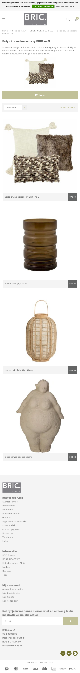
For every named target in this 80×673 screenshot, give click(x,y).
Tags (4, 575)
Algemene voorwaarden (14, 521)
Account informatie (12, 589)
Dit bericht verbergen (43, 6)
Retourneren (8, 505)
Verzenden (7, 509)
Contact (6, 571)
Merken (6, 567)
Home (5, 31)
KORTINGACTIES (11, 559)
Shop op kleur (19, 31)
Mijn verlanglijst (10, 601)
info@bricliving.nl (12, 645)
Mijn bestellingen (11, 593)
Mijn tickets (8, 597)
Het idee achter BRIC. (13, 563)
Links (5, 541)
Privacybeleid (9, 525)
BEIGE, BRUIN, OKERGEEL (41, 31)
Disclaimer (7, 533)
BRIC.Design (8, 555)
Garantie (6, 517)
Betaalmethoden (11, 513)
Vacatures (7, 537)
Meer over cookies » (65, 6)
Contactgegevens (11, 529)
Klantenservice (10, 501)
